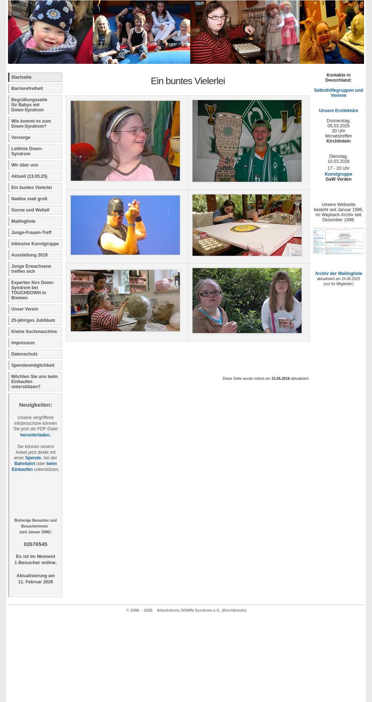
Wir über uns (24, 165)
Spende (33, 457)
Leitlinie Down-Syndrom (27, 151)
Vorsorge (20, 137)
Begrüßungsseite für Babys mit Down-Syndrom (29, 104)
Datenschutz (24, 354)
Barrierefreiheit (27, 88)
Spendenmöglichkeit (32, 365)
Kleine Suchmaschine (34, 331)
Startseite (21, 77)
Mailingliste (23, 221)
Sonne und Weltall (30, 210)
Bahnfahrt (25, 463)
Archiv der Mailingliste (338, 273)
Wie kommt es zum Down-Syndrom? (31, 124)
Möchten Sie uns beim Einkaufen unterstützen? (34, 381)
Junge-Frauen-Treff (31, 232)
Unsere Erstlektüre (338, 110)
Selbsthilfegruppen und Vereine (338, 93)
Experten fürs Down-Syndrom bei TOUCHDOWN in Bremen (32, 290)
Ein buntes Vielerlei (31, 187)
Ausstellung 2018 (29, 255)
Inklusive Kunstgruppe (35, 243)
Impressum (23, 342)
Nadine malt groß (29, 198)
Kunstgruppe (338, 174)
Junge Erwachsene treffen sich (31, 269)
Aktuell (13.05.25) (29, 176)
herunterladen (34, 435)
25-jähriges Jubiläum (33, 320)
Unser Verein (24, 309)
